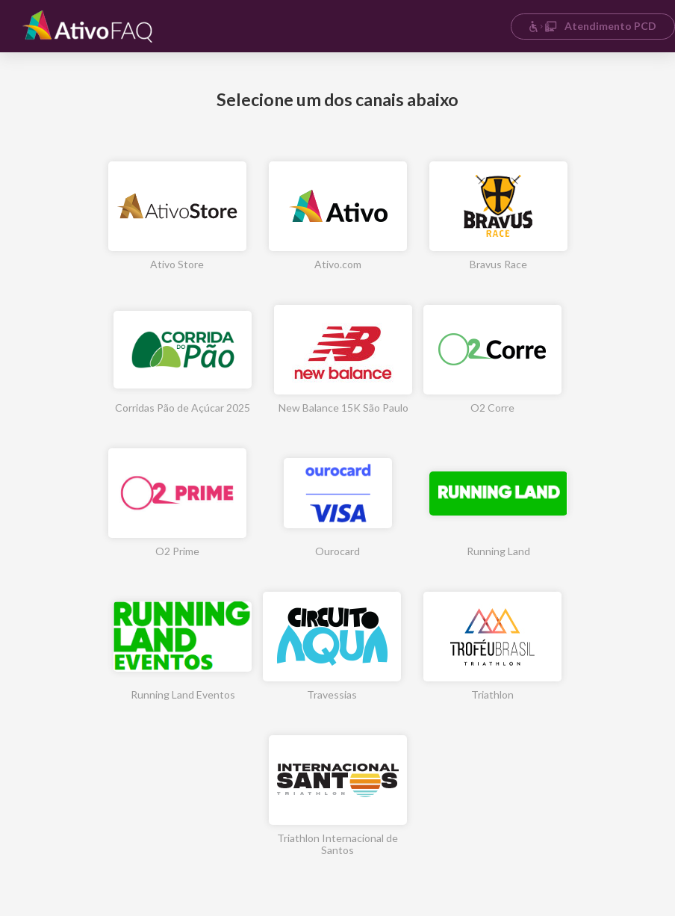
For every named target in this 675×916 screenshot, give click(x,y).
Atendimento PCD (592, 25)
